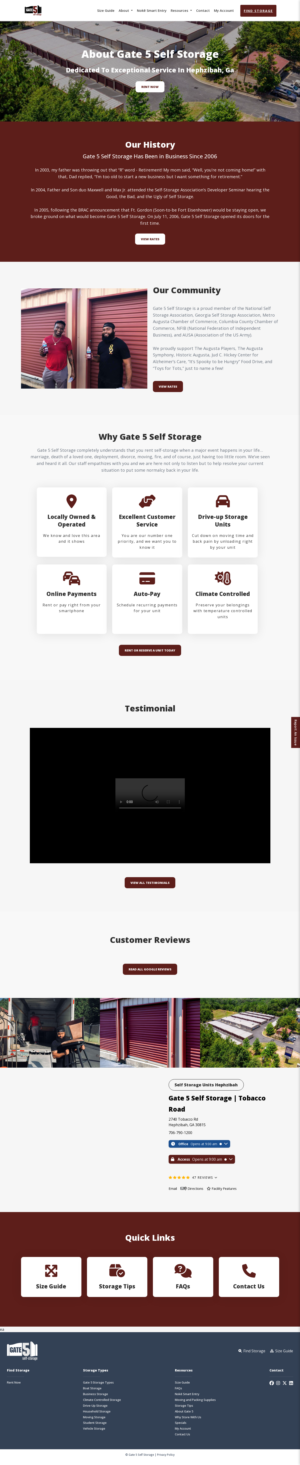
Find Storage (258, 11)
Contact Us (182, 1438)
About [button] (124, 10)
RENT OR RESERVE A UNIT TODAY (150, 656)
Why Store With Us (188, 1421)
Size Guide (105, 10)
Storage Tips (184, 1409)
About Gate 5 (184, 1415)
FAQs (178, 1392)
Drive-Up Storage (95, 1409)
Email (173, 1192)
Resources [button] (180, 10)
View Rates (150, 239)
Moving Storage (94, 1421)
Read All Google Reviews (150, 973)
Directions (196, 1192)
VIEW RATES (168, 386)
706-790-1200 (180, 1136)
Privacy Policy (166, 1458)
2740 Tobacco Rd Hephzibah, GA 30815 (187, 1125)
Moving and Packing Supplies (195, 1404)
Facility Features (226, 1192)
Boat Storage (92, 1392)
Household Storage (97, 1415)
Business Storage (95, 1398)
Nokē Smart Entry (152, 10)
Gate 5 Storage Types (98, 1386)
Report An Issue (294, 732)
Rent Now (150, 87)
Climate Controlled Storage (102, 1404)
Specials (180, 1427)
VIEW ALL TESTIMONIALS (150, 886)
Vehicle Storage (94, 1432)
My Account (224, 10)
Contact (203, 10)
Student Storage (95, 1427)
